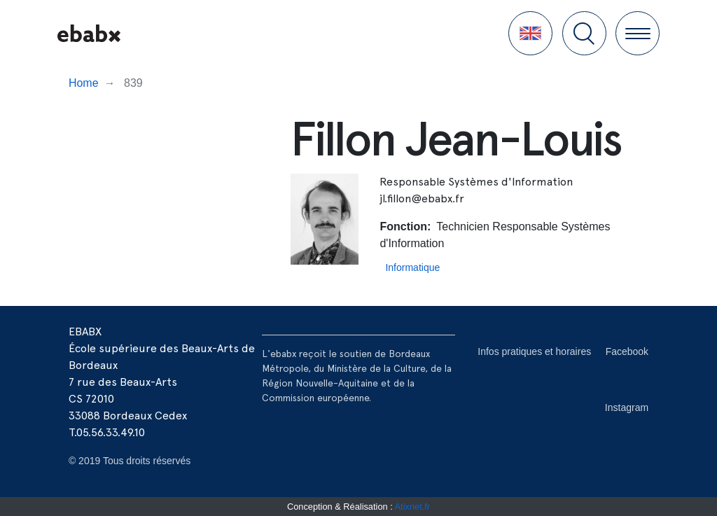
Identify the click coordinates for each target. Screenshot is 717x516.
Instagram (626, 407)
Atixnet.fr (413, 506)
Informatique (412, 267)
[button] (530, 33)
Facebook (627, 351)
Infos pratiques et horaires (534, 351)
